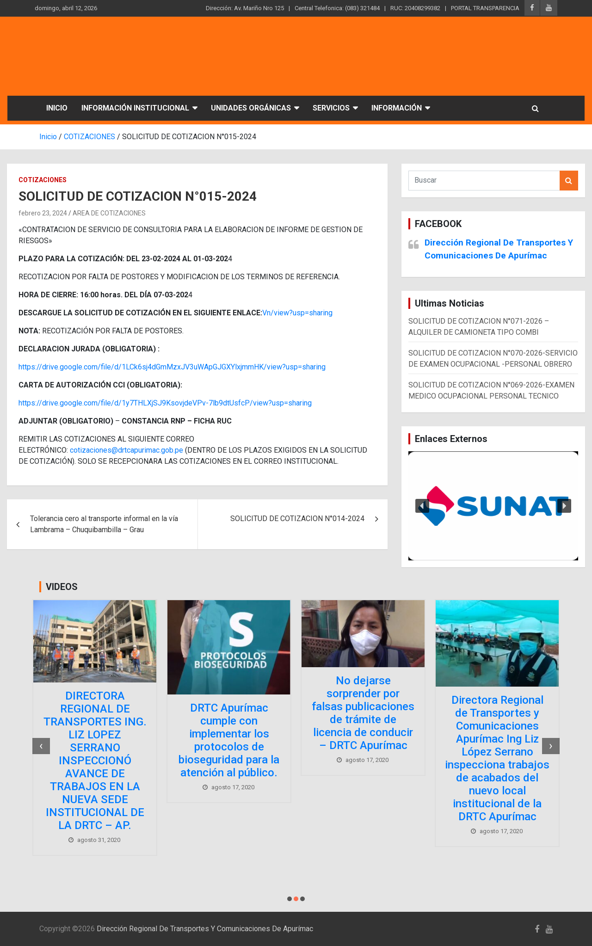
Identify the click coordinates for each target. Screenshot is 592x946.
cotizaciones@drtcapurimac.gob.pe (126, 450)
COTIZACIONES (42, 180)
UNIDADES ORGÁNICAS (251, 108)
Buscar (569, 180)
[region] (493, 506)
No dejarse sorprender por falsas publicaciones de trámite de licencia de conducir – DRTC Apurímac (363, 713)
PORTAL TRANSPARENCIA (485, 8)
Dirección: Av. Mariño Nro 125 (245, 8)
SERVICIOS (331, 108)
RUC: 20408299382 (415, 8)
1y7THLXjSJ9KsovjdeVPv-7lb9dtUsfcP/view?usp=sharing (217, 403)
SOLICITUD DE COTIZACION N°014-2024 (297, 518)
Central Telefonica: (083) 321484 (337, 8)
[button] (493, 506)
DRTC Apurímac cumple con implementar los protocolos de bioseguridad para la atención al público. (229, 740)
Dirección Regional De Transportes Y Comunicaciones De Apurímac (205, 928)
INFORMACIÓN (396, 108)
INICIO (57, 108)
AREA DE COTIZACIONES (109, 213)
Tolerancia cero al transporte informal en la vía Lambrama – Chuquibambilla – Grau (104, 524)
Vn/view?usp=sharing (297, 312)
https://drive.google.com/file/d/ (70, 403)
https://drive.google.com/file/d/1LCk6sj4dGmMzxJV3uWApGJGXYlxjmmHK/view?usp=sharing (172, 366)
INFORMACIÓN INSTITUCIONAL (135, 108)
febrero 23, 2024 (42, 213)
